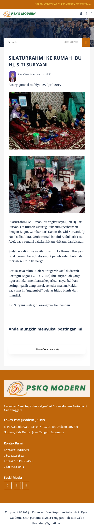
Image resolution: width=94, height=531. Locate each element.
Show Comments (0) (47, 349)
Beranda (12, 42)
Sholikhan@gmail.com (47, 523)
